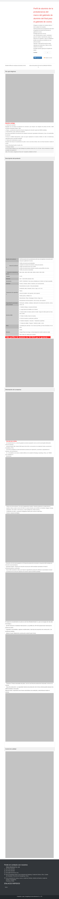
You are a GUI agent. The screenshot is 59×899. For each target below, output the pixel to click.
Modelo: (7, 65)
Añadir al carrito (48, 57)
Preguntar (38, 57)
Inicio (6, 887)
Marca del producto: (33, 65)
